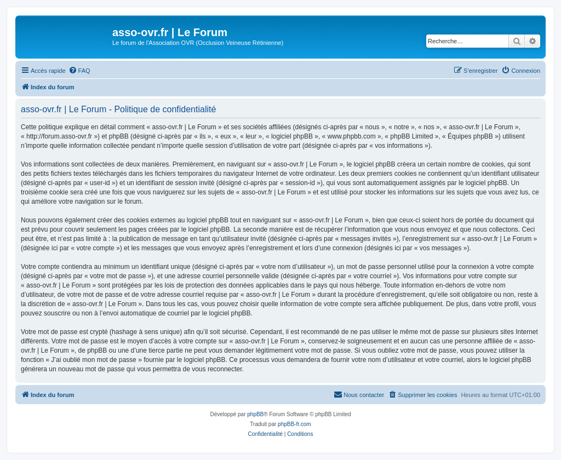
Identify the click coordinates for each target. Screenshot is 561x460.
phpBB (255, 414)
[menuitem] (79, 70)
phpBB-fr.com (294, 424)
